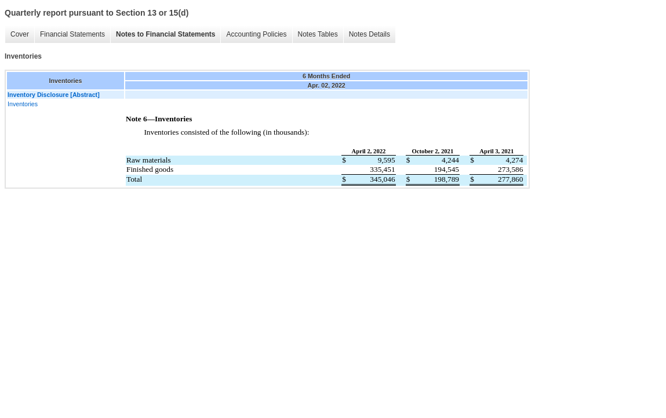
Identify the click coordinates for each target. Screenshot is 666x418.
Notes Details (369, 34)
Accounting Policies (256, 34)
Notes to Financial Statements (165, 34)
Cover (19, 34)
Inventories (23, 103)
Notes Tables (318, 34)
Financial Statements (72, 34)
